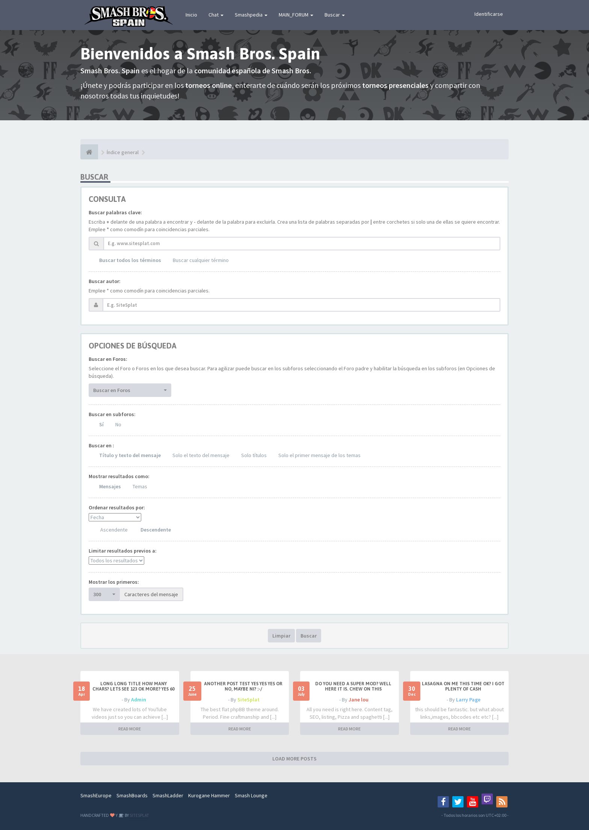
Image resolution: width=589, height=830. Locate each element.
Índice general (123, 152)
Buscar (335, 14)
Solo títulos (254, 455)
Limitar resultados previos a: (123, 550)
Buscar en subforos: (112, 414)
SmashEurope (96, 795)
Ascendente (114, 529)
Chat (216, 14)
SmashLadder (168, 795)
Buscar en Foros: (108, 359)
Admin (138, 699)
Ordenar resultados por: (117, 507)
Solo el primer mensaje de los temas (319, 455)
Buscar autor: (105, 281)
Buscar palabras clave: (115, 212)
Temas (140, 486)
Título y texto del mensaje (130, 455)
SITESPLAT (139, 815)
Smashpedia (251, 14)
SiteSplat (248, 699)
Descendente (155, 529)
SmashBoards (132, 795)
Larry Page (468, 699)
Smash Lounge (251, 795)
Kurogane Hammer (209, 795)
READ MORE (129, 729)
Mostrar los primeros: (114, 582)
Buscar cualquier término (201, 260)
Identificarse (488, 14)
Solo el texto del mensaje (201, 455)
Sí (101, 424)
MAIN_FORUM (296, 14)
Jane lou (359, 699)
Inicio (191, 14)
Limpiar (281, 635)
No (118, 424)
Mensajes (110, 486)
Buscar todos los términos (130, 260)
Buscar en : (101, 445)
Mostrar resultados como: (119, 476)
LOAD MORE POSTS (294, 758)
